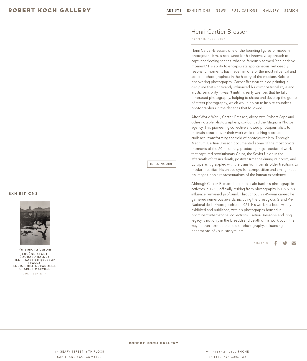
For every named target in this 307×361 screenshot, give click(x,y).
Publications (245, 10)
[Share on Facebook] (275, 243)
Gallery (271, 10)
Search (291, 10)
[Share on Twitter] (284, 243)
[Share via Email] (293, 243)
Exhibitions (198, 10)
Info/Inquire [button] (161, 164)
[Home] (153, 343)
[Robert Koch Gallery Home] (50, 10)
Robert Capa (276, 117)
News (221, 10)
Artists (174, 10)
